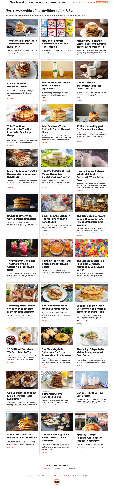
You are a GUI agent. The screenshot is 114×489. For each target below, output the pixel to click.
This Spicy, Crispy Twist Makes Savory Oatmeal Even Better (90, 352)
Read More (10, 56)
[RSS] (94, 2)
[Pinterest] (85, 2)
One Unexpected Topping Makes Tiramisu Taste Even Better (21, 395)
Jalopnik (33, 476)
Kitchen (53, 2)
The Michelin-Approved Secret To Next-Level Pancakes (55, 437)
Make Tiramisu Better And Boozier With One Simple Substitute (22, 174)
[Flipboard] (82, 2)
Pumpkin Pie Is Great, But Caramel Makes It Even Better (56, 263)
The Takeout (86, 476)
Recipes (30, 2)
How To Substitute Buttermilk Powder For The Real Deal (55, 43)
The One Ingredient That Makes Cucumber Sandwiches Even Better (56, 174)
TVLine (40, 476)
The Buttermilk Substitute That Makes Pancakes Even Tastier (22, 43)
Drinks (46, 2)
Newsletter (102, 2)
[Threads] (79, 2)
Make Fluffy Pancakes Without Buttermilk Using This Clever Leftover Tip (91, 43)
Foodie (45, 476)
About (48, 466)
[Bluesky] (88, 2)
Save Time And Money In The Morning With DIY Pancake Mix (56, 218)
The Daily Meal (77, 476)
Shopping (62, 2)
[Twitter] (74, 2)
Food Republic (52, 476)
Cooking (38, 2)
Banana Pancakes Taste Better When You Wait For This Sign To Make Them (91, 308)
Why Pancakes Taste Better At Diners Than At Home (56, 129)
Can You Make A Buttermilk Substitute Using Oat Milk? (89, 85)
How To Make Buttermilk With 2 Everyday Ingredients (56, 85)
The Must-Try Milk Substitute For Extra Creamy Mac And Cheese (56, 352)
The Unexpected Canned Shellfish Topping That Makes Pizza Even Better (21, 308)
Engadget (27, 476)
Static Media (47, 468)
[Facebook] (71, 2)
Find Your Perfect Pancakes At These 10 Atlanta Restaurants (89, 437)
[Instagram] (77, 2)
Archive (54, 466)
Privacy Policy (63, 466)
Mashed (60, 476)
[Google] (91, 2)
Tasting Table (67, 476)
